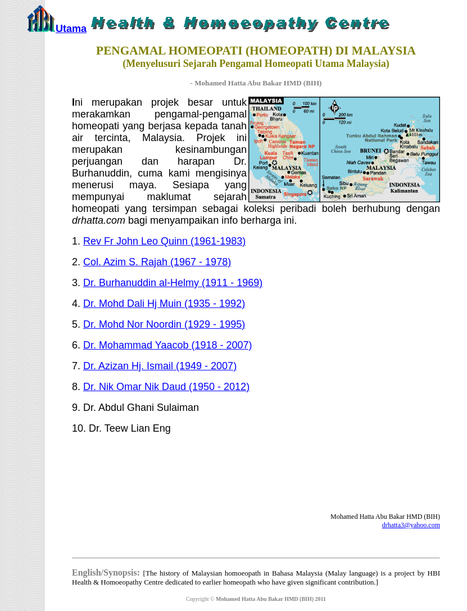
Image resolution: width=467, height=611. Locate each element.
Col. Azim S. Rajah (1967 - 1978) (157, 262)
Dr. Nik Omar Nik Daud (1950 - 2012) (166, 386)
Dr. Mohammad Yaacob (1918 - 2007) (167, 345)
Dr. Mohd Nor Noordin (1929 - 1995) (164, 324)
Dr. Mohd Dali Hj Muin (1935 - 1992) (164, 303)
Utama (71, 28)
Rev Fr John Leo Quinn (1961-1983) (164, 241)
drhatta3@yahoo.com (411, 525)
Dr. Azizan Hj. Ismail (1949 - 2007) (160, 366)
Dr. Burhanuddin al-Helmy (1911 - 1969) (172, 282)
